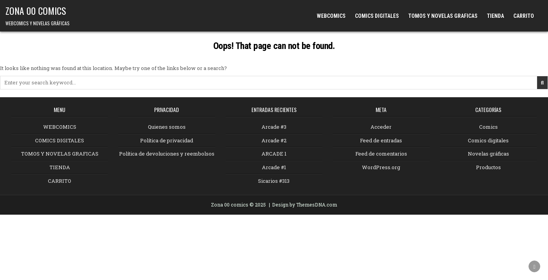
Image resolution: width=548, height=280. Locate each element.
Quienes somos (167, 126)
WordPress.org (381, 167)
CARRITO (523, 16)
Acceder (381, 126)
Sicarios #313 (274, 180)
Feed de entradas (381, 140)
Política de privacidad (166, 140)
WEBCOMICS (331, 16)
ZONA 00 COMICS (35, 11)
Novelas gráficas (488, 153)
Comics (488, 126)
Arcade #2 (274, 140)
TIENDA (495, 16)
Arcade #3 (274, 126)
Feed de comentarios (381, 153)
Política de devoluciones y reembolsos (166, 153)
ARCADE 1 (274, 153)
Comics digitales (488, 140)
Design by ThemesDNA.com (304, 204)
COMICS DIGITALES (377, 16)
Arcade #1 (274, 167)
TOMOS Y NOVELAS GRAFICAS (443, 16)
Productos (488, 167)
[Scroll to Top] (534, 266)
